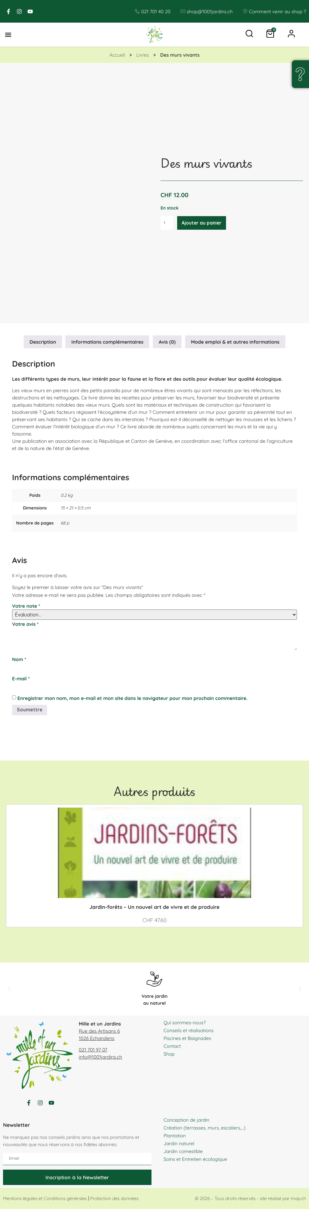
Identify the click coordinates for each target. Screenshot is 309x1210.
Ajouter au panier (203, 223)
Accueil (117, 55)
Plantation (175, 1136)
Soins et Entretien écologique (196, 1160)
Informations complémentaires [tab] (108, 342)
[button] (8, 35)
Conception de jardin (187, 1121)
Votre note (26, 606)
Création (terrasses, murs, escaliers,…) (205, 1129)
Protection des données (114, 1199)
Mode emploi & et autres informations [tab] (235, 342)
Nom (19, 659)
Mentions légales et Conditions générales (45, 1199)
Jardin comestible (183, 1152)
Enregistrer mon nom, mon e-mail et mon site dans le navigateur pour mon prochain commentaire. (132, 698)
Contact (172, 1046)
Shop (169, 1054)
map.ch (298, 1199)
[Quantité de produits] (167, 223)
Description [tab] (43, 342)
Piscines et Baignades (188, 1038)
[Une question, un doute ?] (300, 74)
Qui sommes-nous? (185, 1022)
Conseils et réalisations (189, 1030)
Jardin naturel (179, 1144)
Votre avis (25, 624)
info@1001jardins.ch (100, 1057)
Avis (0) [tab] (167, 342)
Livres (142, 55)
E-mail (21, 679)
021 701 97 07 (93, 1050)
